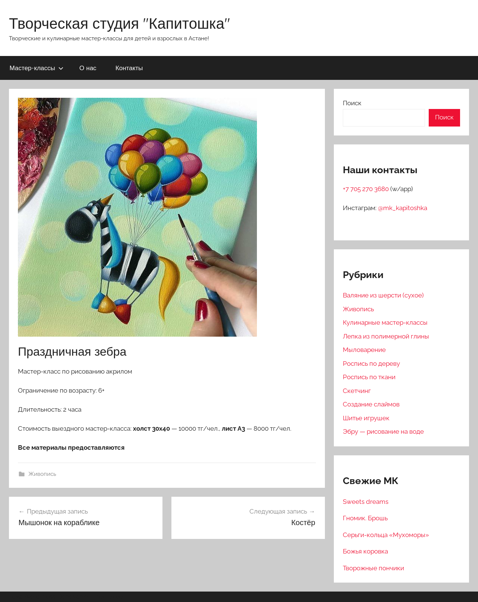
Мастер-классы (36, 68)
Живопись (42, 474)
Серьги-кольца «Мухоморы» (386, 535)
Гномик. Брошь (365, 518)
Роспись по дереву (371, 363)
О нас (88, 68)
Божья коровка (365, 551)
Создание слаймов (371, 404)
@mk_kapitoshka (402, 208)
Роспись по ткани (369, 377)
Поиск (352, 103)
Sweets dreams (365, 501)
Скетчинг (357, 390)
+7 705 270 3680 (366, 189)
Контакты (129, 68)
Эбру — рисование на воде (383, 431)
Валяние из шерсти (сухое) (383, 295)
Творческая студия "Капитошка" (119, 23)
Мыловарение (364, 349)
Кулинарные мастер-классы (385, 322)
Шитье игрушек (366, 418)
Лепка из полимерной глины (386, 336)
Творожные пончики (373, 568)
